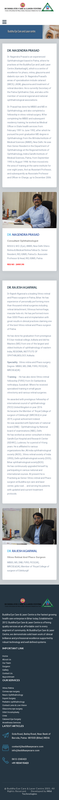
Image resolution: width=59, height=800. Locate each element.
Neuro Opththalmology (12, 695)
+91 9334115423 (20, 763)
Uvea (4, 715)
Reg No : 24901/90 (15, 264)
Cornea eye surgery (11, 691)
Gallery (5, 670)
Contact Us (7, 673)
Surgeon (6, 666)
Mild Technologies (37, 792)
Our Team (6, 663)
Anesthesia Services (11, 722)
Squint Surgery (9, 698)
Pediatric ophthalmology (13, 702)
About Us (6, 659)
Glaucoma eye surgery (12, 709)
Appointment (8, 677)
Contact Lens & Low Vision (14, 705)
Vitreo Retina (8, 688)
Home (5, 656)
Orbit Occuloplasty (10, 712)
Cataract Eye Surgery (11, 719)
